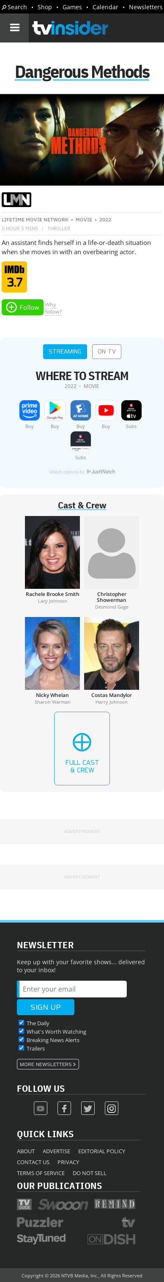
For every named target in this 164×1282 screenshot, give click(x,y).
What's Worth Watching (56, 1031)
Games (72, 7)
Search (17, 7)
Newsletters (146, 7)
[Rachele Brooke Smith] (52, 563)
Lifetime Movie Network (35, 219)
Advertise (56, 1151)
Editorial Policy (101, 1151)
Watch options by (82, 471)
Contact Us (33, 1162)
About (26, 1151)
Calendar (105, 7)
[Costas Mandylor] (111, 661)
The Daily (38, 1023)
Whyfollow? (53, 308)
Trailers (36, 1048)
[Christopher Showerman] (111, 563)
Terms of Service (41, 1173)
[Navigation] (14, 27)
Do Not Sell (90, 1173)
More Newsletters (46, 1064)
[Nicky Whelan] (52, 661)
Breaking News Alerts (53, 1040)
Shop (45, 7)
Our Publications (59, 1185)
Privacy (68, 1162)
